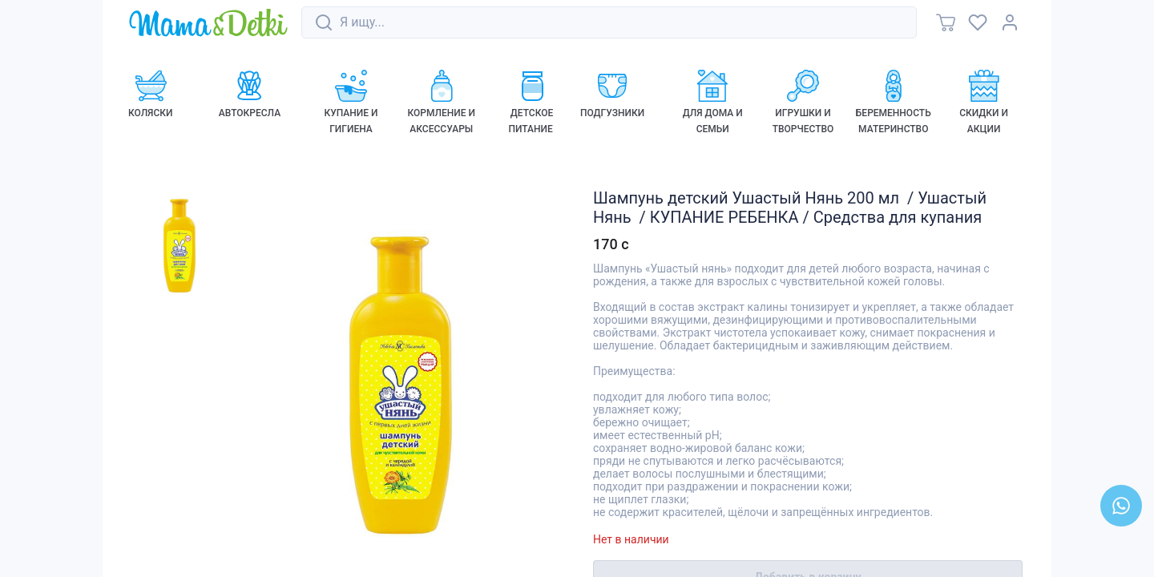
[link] (208, 23)
